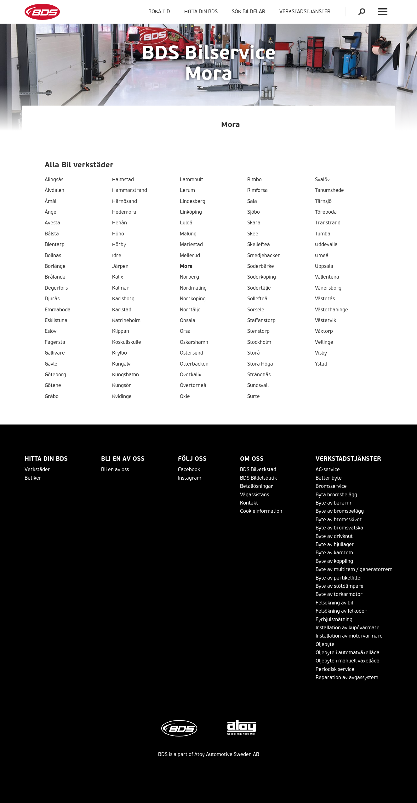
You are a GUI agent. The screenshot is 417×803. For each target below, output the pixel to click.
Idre (116, 255)
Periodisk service (335, 669)
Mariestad (191, 244)
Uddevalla (326, 244)
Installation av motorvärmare (349, 636)
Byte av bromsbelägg (340, 511)
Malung (188, 234)
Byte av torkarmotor (339, 594)
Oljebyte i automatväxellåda (348, 653)
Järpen (120, 266)
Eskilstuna (56, 320)
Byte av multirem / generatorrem (354, 569)
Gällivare (55, 353)
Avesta (52, 223)
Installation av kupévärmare (348, 628)
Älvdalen (54, 190)
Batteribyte (329, 478)
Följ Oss (192, 459)
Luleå (186, 223)
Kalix (117, 277)
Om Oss (252, 459)
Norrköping (193, 299)
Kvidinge (122, 396)
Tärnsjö (323, 201)
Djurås (52, 299)
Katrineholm (126, 320)
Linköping (191, 212)
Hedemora (124, 212)
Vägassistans (254, 495)
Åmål (50, 201)
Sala (252, 201)
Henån (119, 223)
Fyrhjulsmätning (334, 619)
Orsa (185, 331)
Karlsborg (123, 299)
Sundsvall (258, 385)
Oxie (185, 396)
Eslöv (50, 331)
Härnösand (124, 201)
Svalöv (322, 179)
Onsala (187, 320)
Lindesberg (192, 201)
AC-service (328, 469)
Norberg (189, 277)
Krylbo (119, 353)
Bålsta (52, 234)
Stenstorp (258, 331)
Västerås (325, 299)
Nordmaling (193, 288)
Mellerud (190, 255)
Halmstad (123, 179)
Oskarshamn (194, 342)
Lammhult (191, 179)
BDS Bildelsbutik (258, 478)
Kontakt (249, 503)
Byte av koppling (334, 561)
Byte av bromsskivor (339, 520)
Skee (252, 234)
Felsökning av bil (334, 603)
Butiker (33, 478)
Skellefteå (258, 244)
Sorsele (255, 310)
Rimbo (254, 179)
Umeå (321, 255)
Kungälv (121, 364)
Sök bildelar (248, 11)
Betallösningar (256, 486)
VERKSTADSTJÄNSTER (306, 11)
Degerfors (56, 288)
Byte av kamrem (334, 553)
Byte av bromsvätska (339, 528)
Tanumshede (329, 190)
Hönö (118, 234)
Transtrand (327, 223)
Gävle (51, 364)
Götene (53, 385)
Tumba (322, 234)
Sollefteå (257, 299)
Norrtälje (190, 310)
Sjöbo (253, 212)
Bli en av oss (123, 459)
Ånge (50, 212)
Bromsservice (331, 486)
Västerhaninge (331, 310)
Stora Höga (260, 364)
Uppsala (324, 266)
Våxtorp (324, 331)
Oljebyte (325, 644)
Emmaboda (58, 310)
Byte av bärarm (333, 503)
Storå (253, 353)
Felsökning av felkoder (341, 611)
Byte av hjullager (335, 544)
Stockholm (259, 342)
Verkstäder (37, 469)
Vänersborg (328, 288)
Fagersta (55, 342)
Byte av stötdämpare (339, 586)
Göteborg (55, 375)
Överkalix (190, 375)
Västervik (325, 320)
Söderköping (261, 277)
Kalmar (120, 288)
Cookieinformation (261, 511)
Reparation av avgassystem (347, 677)
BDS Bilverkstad (258, 469)
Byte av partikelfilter (339, 578)
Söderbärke (260, 266)
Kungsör (121, 385)
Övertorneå (193, 385)
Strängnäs (259, 375)
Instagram (189, 478)
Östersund (191, 353)
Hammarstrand (129, 190)
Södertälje (259, 288)
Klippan (120, 331)
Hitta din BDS (201, 11)
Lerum (187, 190)
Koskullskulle (126, 342)
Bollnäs (53, 255)
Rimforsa (257, 190)
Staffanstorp (261, 320)
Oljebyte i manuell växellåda (348, 661)
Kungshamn (125, 375)
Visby (321, 353)
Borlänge (55, 266)
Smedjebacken (264, 255)
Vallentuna (327, 277)
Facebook (189, 469)
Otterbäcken (194, 364)
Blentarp (55, 244)
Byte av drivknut (334, 536)
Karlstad (121, 310)
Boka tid (159, 11)
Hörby (119, 244)
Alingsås (54, 179)
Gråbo (52, 396)
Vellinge (324, 342)
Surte (253, 396)
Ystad (321, 364)
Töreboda (326, 212)
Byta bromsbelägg (336, 495)
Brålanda (55, 277)
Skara (253, 223)
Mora (186, 266)
